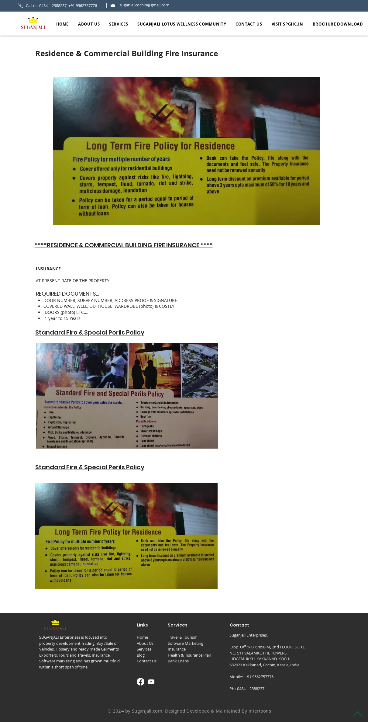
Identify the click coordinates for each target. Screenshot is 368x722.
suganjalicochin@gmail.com (144, 5)
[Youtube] (151, 682)
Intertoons (260, 711)
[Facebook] (140, 682)
